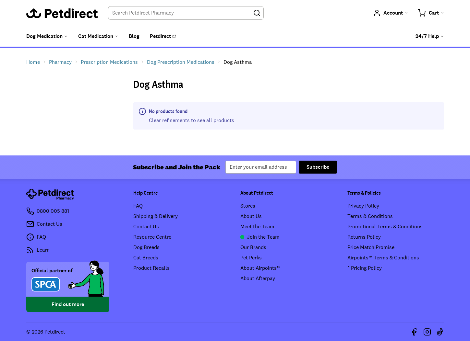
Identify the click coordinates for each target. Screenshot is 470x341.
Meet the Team (257, 226)
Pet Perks (251, 257)
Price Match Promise (370, 247)
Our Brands (253, 247)
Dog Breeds (146, 247)
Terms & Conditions (370, 216)
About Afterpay (257, 278)
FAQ (138, 205)
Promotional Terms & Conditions (385, 226)
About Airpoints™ (260, 268)
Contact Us (146, 226)
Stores (247, 205)
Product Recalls (151, 268)
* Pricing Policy (364, 268)
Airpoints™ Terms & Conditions (383, 257)
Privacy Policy (363, 205)
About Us (251, 216)
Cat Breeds (145, 257)
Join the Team (260, 236)
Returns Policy (364, 236)
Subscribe (318, 167)
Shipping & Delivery (155, 216)
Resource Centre (152, 236)
